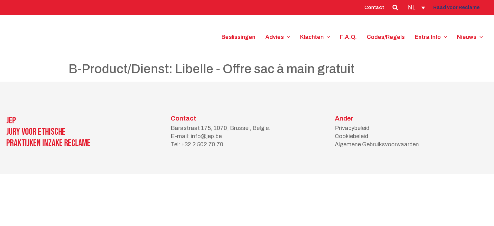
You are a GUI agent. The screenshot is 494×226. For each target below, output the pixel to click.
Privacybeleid (352, 128)
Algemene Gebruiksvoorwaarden (377, 144)
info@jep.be (206, 136)
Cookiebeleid (351, 136)
